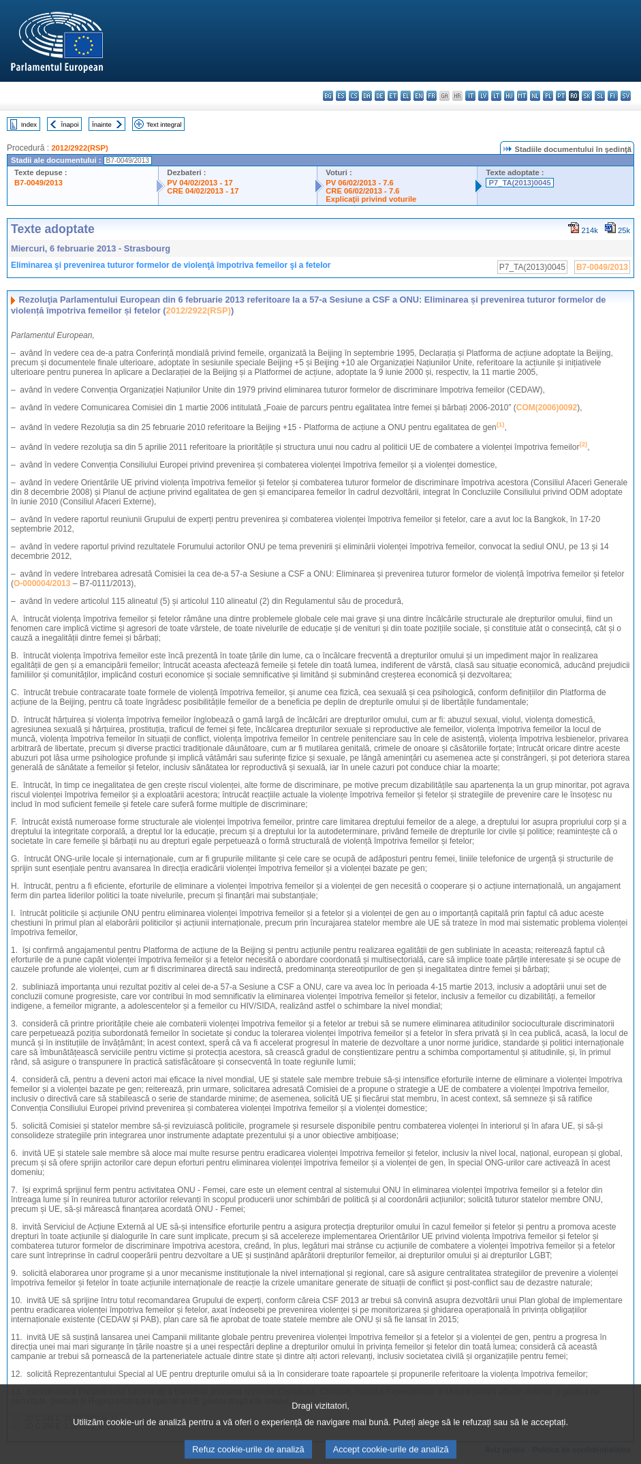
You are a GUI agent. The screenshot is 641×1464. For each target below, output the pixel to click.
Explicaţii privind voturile (371, 199)
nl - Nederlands (535, 96)
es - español (341, 96)
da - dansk (367, 96)
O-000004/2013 (42, 583)
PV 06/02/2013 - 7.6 (360, 183)
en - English (418, 96)
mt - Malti (522, 96)
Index (29, 124)
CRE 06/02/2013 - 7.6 (362, 191)
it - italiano (470, 96)
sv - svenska (626, 96)
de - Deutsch (380, 96)
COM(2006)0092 (546, 407)
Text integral (164, 124)
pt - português (561, 96)
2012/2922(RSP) (79, 148)
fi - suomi (613, 96)
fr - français (431, 96)
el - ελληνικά (406, 96)
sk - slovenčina (587, 96)
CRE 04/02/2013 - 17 (202, 191)
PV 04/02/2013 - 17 (199, 183)
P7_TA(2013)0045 (519, 183)
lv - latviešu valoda (483, 96)
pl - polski (548, 96)
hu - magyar (509, 96)
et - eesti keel (393, 96)
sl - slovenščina (600, 96)
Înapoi (70, 124)
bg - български (328, 96)
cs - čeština (354, 96)
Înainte (102, 124)
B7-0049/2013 (38, 183)
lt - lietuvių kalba (496, 96)
